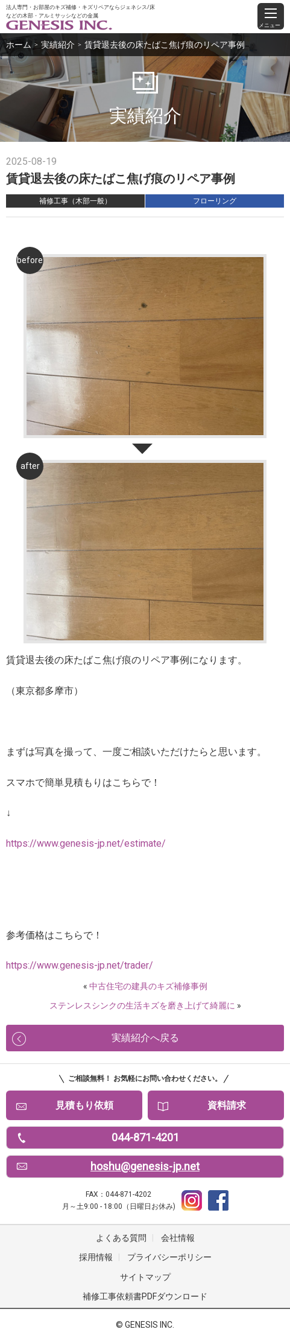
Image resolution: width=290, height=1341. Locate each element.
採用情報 (96, 1257)
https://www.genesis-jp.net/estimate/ (86, 843)
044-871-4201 (145, 1137)
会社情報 (178, 1238)
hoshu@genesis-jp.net (145, 1166)
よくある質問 (121, 1238)
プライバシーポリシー (169, 1257)
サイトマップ (145, 1277)
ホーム (18, 44)
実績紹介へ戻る (145, 1037)
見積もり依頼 (84, 1105)
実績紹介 (58, 44)
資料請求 (226, 1105)
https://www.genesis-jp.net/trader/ (79, 965)
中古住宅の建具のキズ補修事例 (148, 986)
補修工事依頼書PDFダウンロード (145, 1296)
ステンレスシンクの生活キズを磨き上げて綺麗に (142, 1005)
